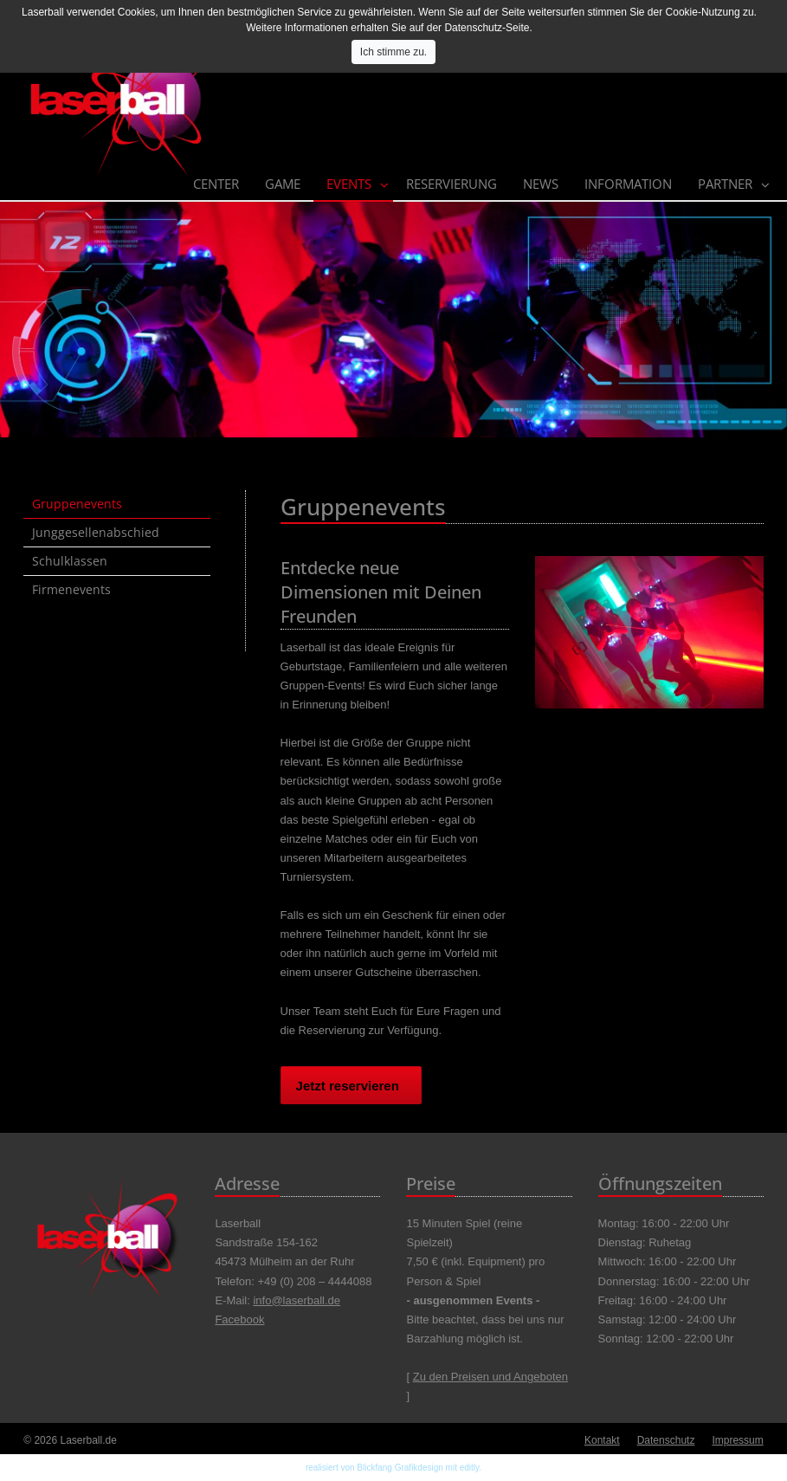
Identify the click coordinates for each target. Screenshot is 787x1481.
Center (216, 183)
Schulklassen (69, 561)
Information (628, 183)
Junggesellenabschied (95, 532)
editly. (470, 1467)
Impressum (737, 1440)
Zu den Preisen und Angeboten (490, 1376)
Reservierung (451, 183)
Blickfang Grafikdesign (400, 1467)
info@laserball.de (296, 1300)
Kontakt (602, 1440)
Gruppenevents (77, 503)
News (540, 183)
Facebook (239, 1319)
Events (348, 183)
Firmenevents (71, 589)
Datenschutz (666, 1440)
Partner (725, 183)
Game (282, 183)
